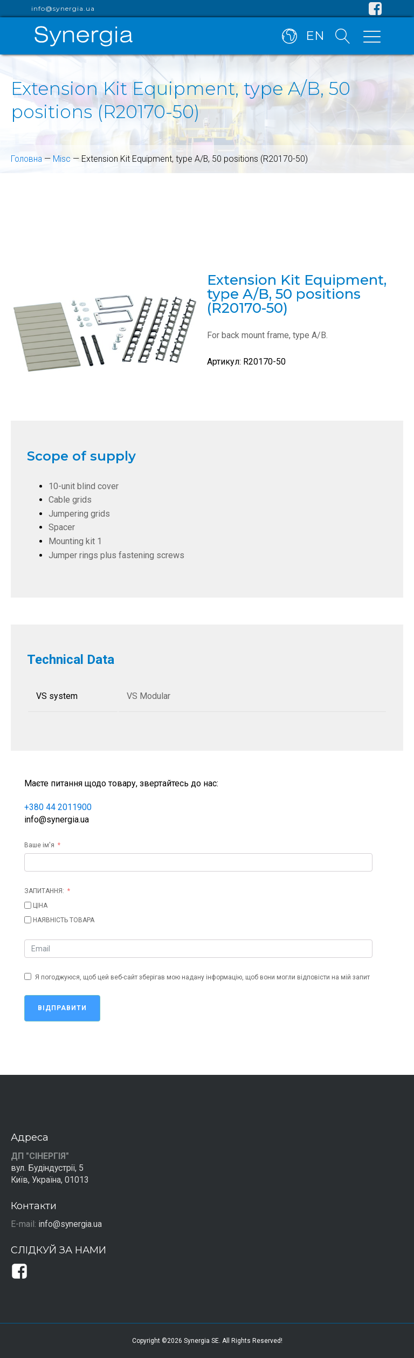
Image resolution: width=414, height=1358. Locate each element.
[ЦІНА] (27, 905)
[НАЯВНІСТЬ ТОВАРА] (27, 919)
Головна (27, 159)
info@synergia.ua (63, 8)
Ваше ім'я (39, 845)
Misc (63, 159)
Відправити (62, 1008)
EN (315, 36)
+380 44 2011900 (58, 807)
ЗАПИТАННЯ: (44, 891)
